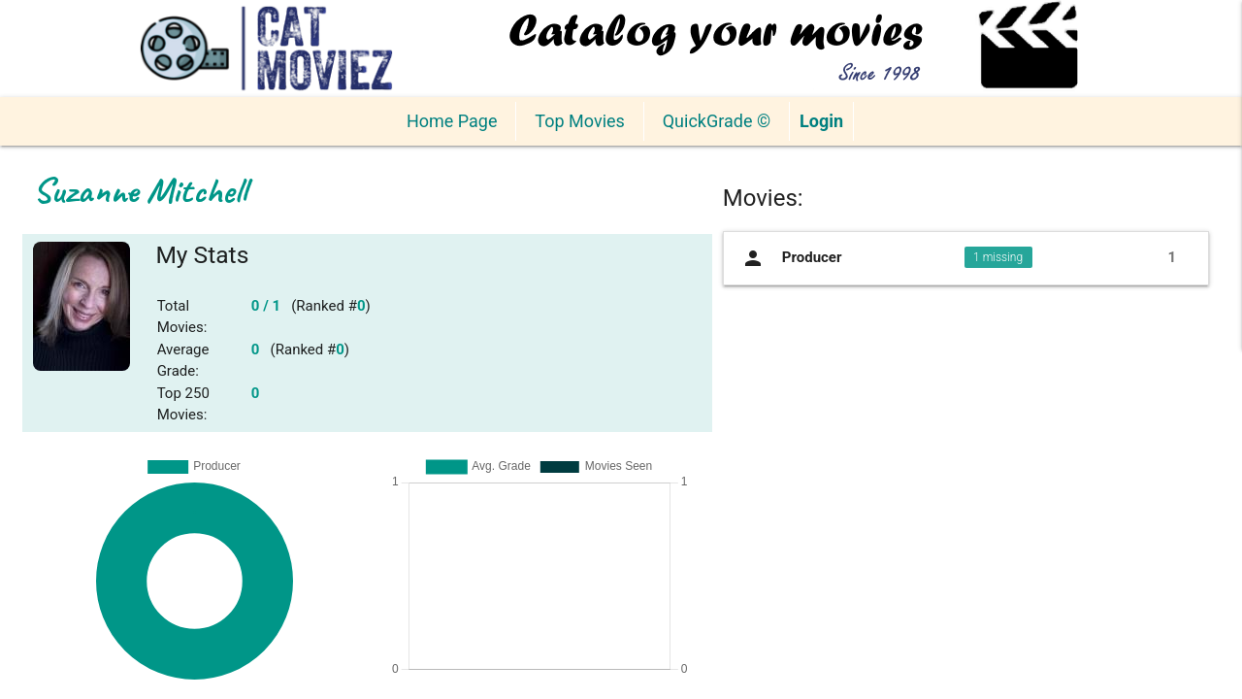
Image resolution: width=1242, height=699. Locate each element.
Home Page (452, 121)
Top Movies (579, 121)
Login (821, 121)
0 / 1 (265, 306)
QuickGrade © (716, 121)
